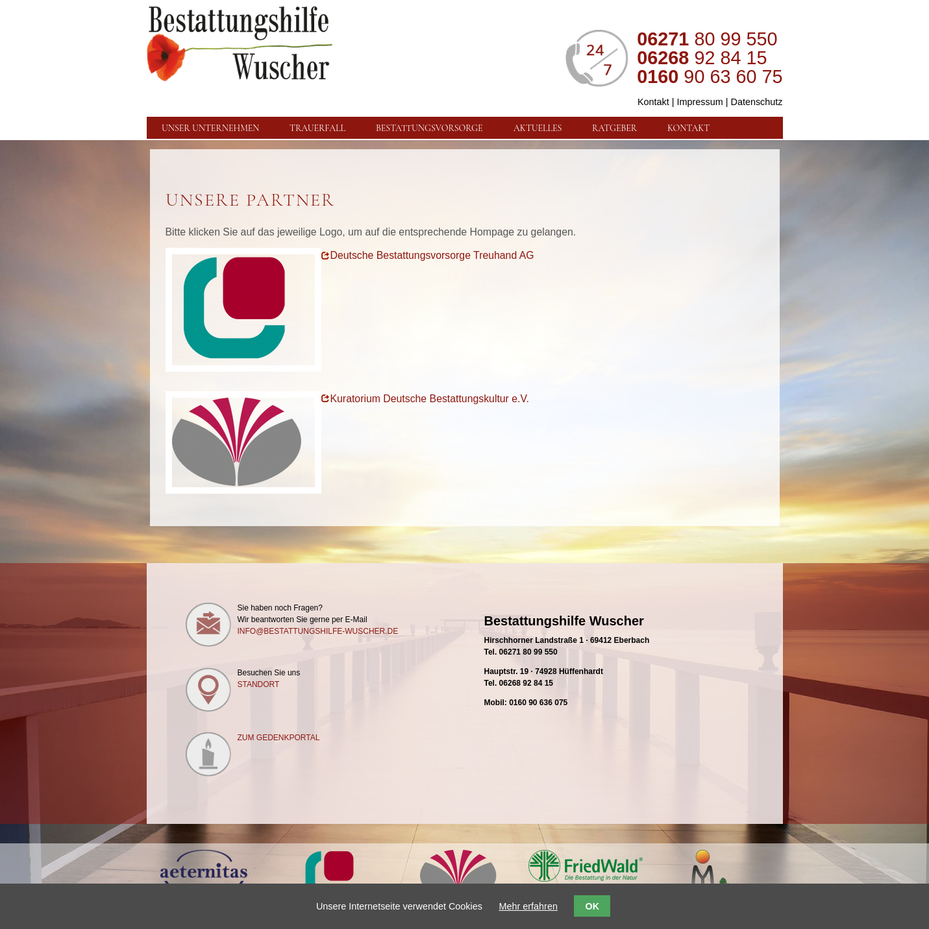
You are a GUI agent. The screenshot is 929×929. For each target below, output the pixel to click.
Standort (259, 684)
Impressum (700, 102)
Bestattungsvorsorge (429, 128)
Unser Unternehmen (211, 128)
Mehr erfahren (528, 906)
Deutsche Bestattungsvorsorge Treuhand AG (432, 255)
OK (592, 906)
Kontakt (653, 102)
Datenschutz (757, 102)
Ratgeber (614, 128)
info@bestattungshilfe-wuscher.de (318, 631)
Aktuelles (538, 128)
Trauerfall (317, 128)
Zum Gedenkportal (279, 737)
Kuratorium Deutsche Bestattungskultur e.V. (429, 398)
